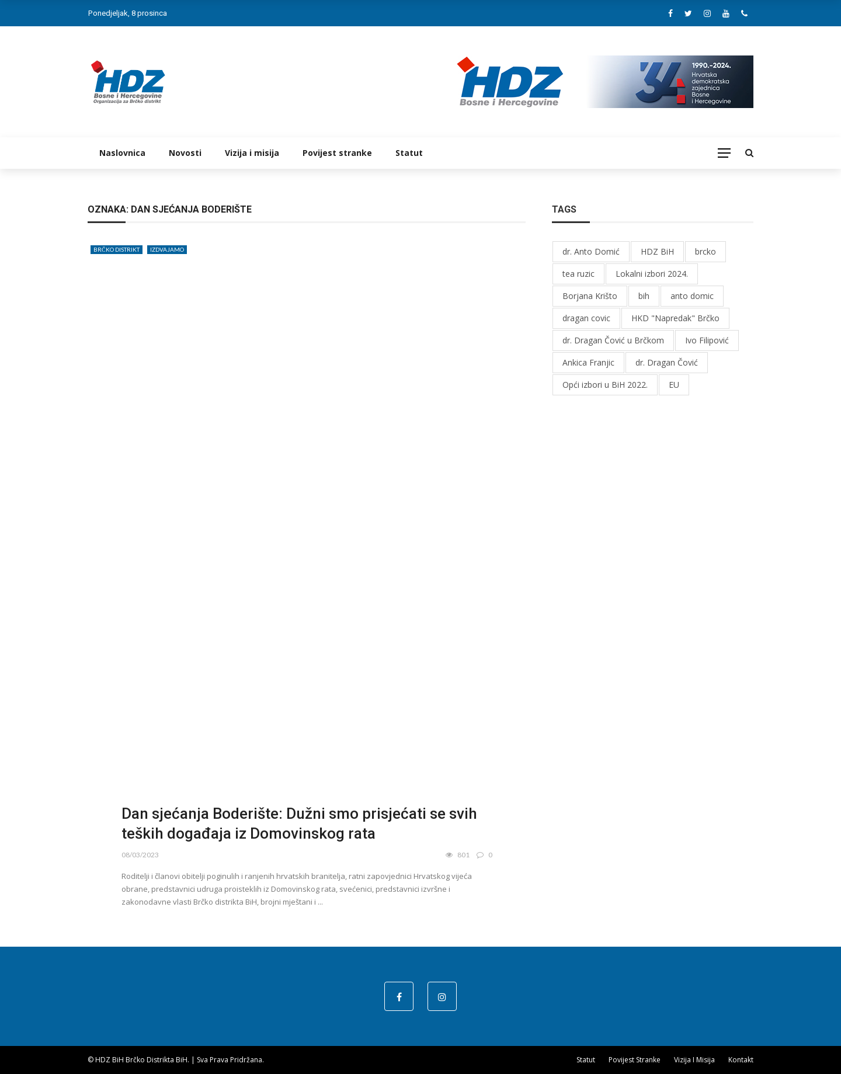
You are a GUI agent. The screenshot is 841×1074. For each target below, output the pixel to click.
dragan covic (586, 318)
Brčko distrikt (116, 249)
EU (674, 384)
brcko (705, 251)
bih (643, 295)
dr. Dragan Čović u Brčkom (613, 340)
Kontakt (740, 1060)
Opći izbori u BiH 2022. (605, 384)
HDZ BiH (657, 251)
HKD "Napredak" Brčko (675, 318)
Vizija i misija (252, 152)
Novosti (185, 152)
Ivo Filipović (707, 340)
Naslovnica (122, 152)
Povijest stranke (337, 152)
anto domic (692, 295)
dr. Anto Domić (591, 251)
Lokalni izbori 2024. (652, 273)
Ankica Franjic (588, 362)
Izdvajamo (167, 249)
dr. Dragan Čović (666, 362)
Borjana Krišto (589, 295)
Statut (409, 152)
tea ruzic (578, 273)
